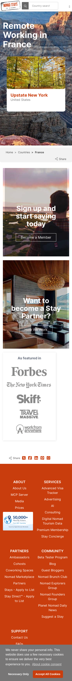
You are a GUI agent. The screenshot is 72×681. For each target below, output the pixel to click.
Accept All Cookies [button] (48, 674)
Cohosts (19, 564)
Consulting (52, 512)
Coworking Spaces (19, 570)
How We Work (36, 330)
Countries (24, 152)
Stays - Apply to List (19, 590)
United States (20, 100)
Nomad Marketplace (19, 577)
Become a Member (36, 237)
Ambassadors (19, 557)
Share (60, 159)
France (39, 152)
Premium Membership (52, 530)
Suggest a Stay (52, 616)
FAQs (19, 644)
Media (19, 501)
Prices (19, 508)
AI (52, 506)
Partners (19, 583)
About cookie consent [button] (46, 664)
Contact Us (19, 637)
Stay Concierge (52, 536)
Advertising (52, 499)
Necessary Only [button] (18, 674)
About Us (19, 488)
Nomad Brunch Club (52, 577)
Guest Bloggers (52, 570)
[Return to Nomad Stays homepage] (10, 6)
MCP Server (19, 495)
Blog (52, 564)
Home (9, 152)
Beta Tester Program (53, 557)
